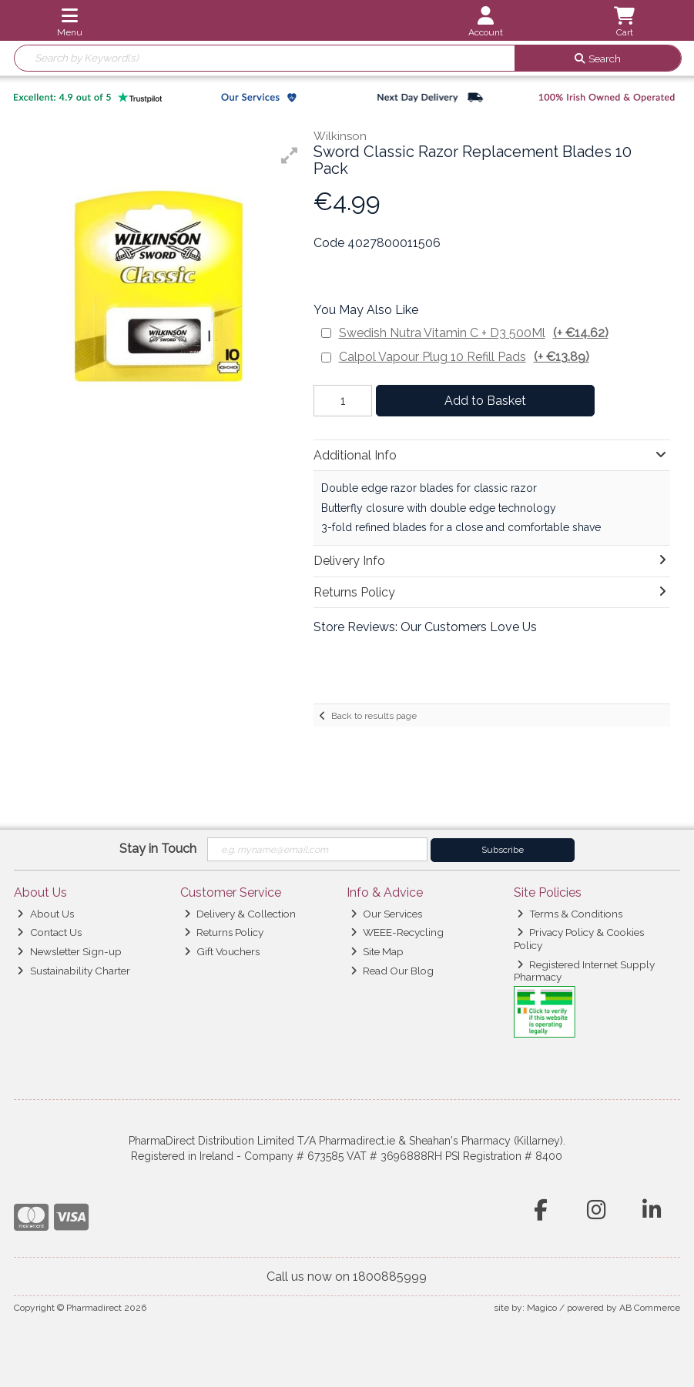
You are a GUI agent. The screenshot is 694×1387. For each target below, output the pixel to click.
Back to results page (374, 715)
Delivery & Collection (240, 913)
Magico (542, 1307)
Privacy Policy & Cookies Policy (579, 938)
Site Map (377, 951)
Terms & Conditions (569, 913)
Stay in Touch (157, 848)
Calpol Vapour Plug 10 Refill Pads (464, 356)
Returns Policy (223, 932)
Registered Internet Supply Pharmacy (584, 970)
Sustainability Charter (73, 970)
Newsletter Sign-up (69, 951)
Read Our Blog (392, 970)
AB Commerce (649, 1307)
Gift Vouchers (222, 951)
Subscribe (502, 849)
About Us (45, 913)
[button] (289, 155)
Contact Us (49, 932)
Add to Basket (481, 400)
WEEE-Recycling (397, 932)
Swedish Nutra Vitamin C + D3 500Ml (474, 333)
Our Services (386, 913)
